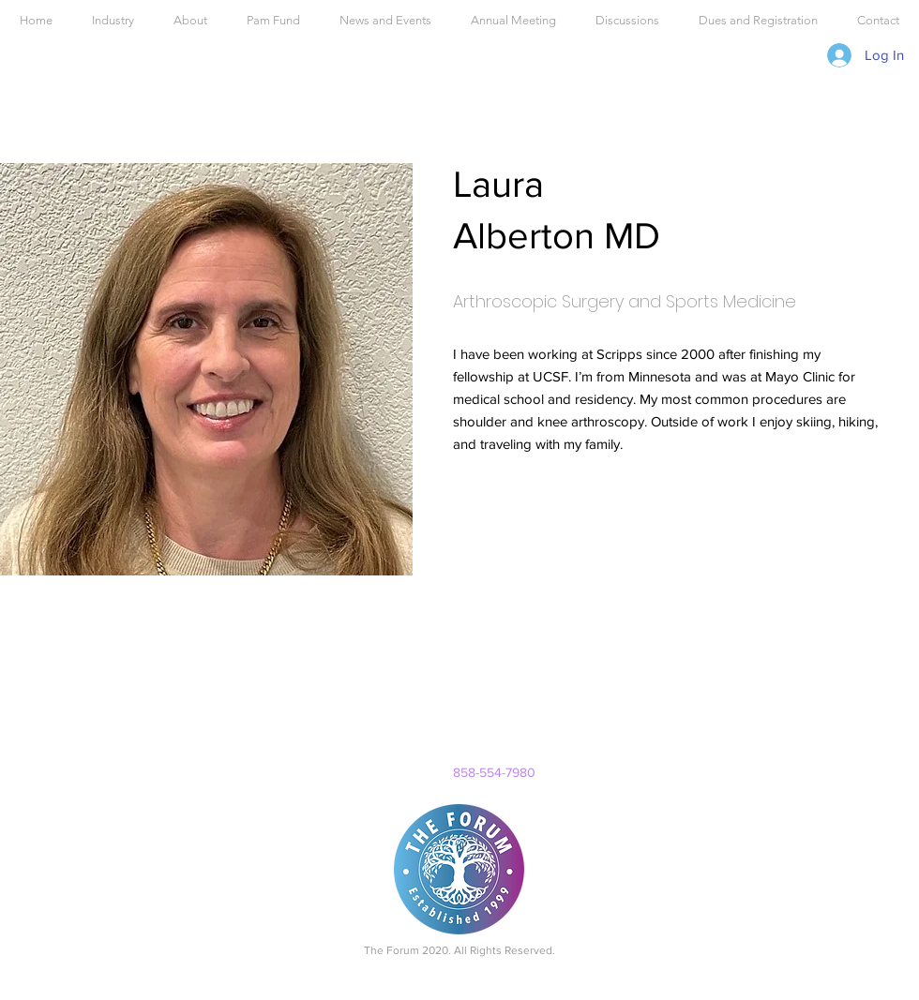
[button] (513, 21)
